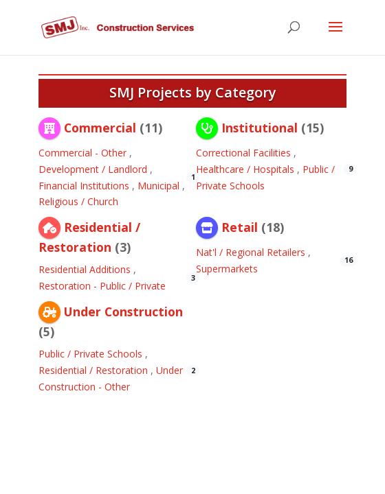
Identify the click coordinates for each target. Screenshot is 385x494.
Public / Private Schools (90, 353)
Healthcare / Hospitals (245, 169)
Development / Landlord (92, 169)
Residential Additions (84, 269)
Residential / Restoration (93, 370)
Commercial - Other (82, 152)
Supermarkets (227, 268)
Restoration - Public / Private (102, 285)
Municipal (158, 185)
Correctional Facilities (243, 152)
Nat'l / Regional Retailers (250, 252)
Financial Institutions (83, 185)
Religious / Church (78, 201)
